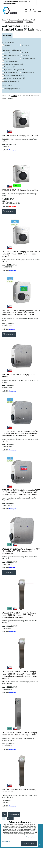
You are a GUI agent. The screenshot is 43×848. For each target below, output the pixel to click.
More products (14, 814)
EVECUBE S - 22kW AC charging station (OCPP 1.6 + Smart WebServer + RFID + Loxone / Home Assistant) (21, 254)
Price (19, 96)
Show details (6, 841)
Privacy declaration (31, 837)
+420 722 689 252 (14, 1)
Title (9, 96)
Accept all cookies (29, 843)
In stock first (35, 96)
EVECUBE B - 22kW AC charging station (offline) (20, 135)
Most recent (26, 96)
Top (4, 814)
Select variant (9, 211)
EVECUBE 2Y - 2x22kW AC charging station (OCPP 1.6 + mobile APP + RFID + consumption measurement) (21, 551)
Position (14, 96)
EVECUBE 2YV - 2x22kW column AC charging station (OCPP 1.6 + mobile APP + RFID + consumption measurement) (19, 615)
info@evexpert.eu (9, 3)
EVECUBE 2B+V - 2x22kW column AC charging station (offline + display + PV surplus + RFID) (19, 734)
